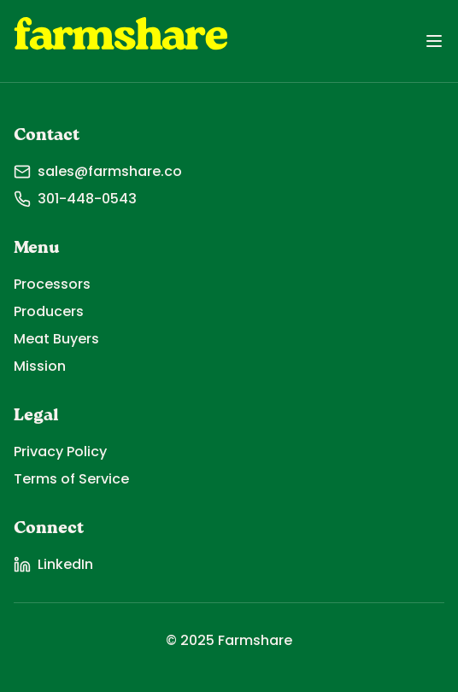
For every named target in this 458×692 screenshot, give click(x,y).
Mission (40, 366)
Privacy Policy (60, 451)
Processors (52, 284)
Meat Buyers (56, 339)
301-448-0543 (75, 198)
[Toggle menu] (434, 41)
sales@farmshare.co (98, 171)
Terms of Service (71, 479)
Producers (49, 311)
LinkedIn (53, 564)
